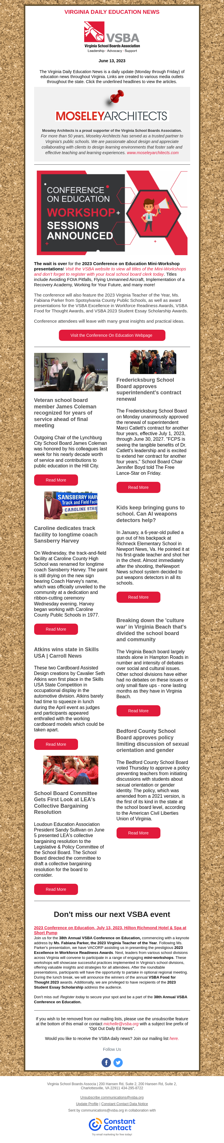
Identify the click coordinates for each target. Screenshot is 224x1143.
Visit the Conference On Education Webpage (112, 335)
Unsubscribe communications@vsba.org (112, 1097)
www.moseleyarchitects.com (153, 152)
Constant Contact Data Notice (124, 1104)
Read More (56, 480)
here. (174, 1038)
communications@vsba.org (102, 1110)
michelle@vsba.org (121, 1023)
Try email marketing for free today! (112, 1134)
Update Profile (87, 1104)
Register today (72, 997)
